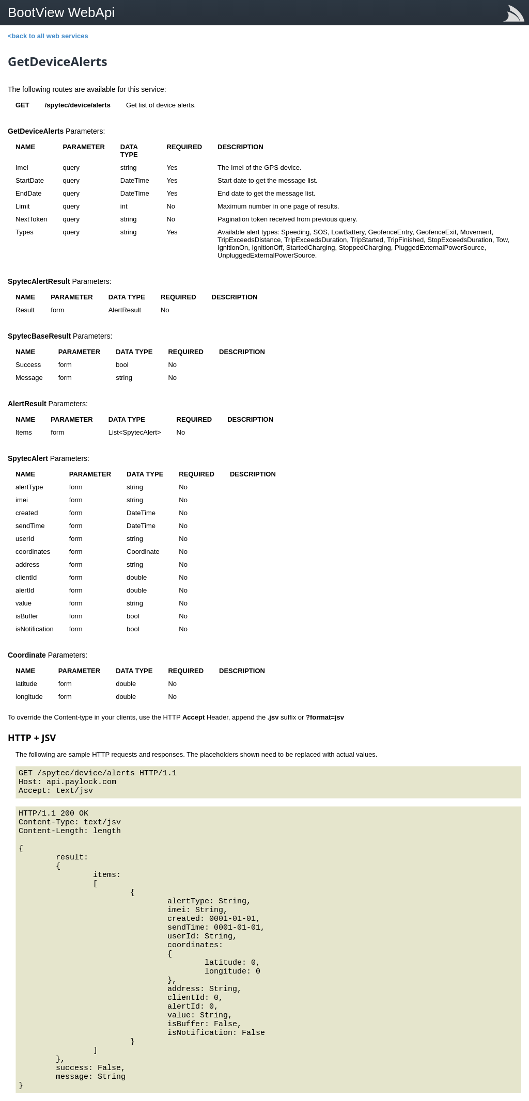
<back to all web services (48, 36)
